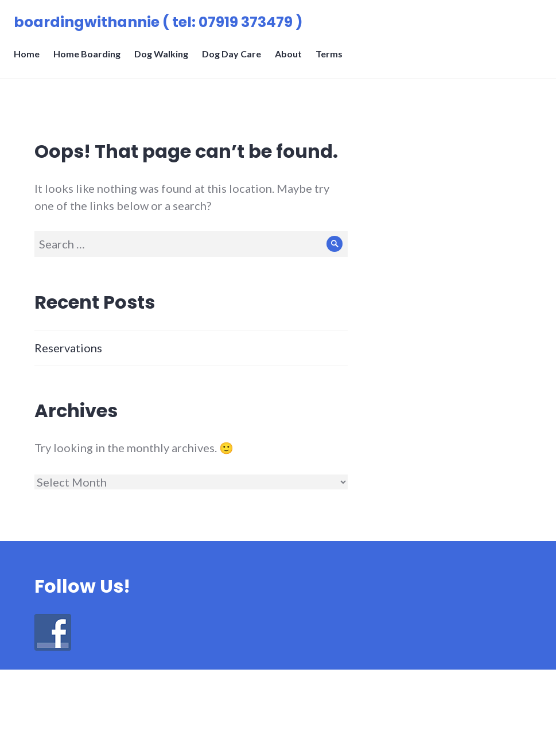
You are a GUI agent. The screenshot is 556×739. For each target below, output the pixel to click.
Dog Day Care (235, 60)
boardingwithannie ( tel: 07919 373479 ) (161, 25)
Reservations (68, 348)
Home (30, 60)
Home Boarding (90, 60)
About (291, 60)
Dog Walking (165, 60)
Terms (332, 60)
